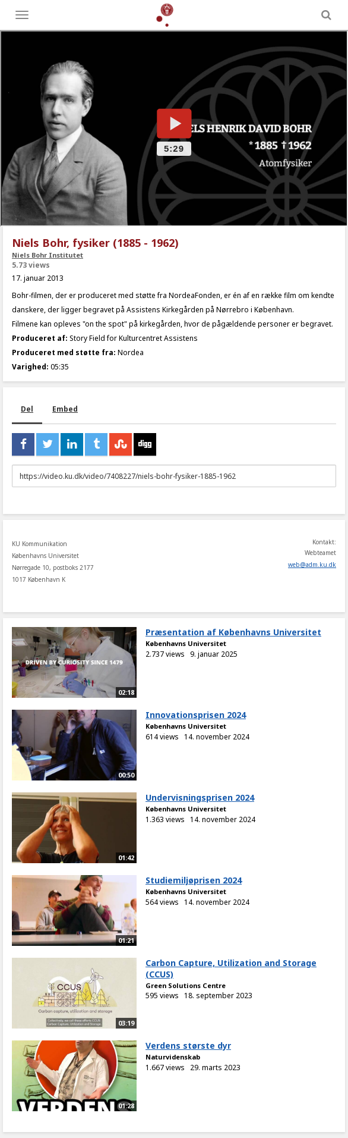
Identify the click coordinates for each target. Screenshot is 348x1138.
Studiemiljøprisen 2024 (193, 880)
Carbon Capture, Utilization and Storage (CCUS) (231, 968)
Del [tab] (27, 409)
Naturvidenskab (172, 1056)
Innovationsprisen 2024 (195, 714)
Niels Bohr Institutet (47, 254)
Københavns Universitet (185, 643)
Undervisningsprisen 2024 (199, 797)
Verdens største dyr (188, 1045)
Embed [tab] (65, 409)
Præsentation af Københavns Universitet (233, 632)
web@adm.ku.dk (312, 564)
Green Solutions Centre (185, 985)
